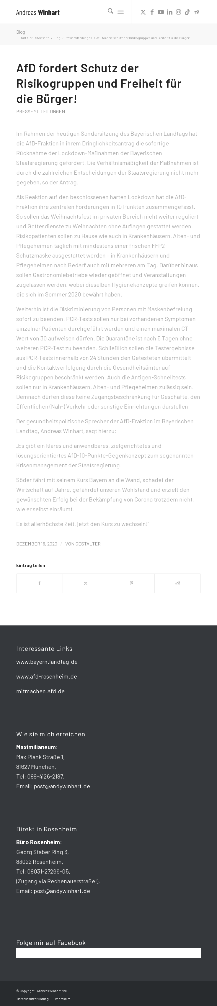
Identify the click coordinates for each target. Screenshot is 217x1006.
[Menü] (121, 12)
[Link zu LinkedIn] (169, 12)
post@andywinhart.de (62, 785)
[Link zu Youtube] (160, 12)
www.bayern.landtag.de (47, 661)
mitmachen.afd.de (40, 690)
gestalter (88, 543)
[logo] (90, 12)
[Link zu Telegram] (196, 12)
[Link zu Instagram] (178, 12)
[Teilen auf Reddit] (177, 583)
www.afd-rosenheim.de (46, 676)
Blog (20, 32)
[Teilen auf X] (86, 583)
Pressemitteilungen (40, 111)
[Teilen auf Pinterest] (132, 583)
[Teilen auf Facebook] (40, 583)
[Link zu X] (143, 12)
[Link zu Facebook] (152, 12)
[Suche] (107, 12)
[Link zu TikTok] (187, 12)
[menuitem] (107, 12)
